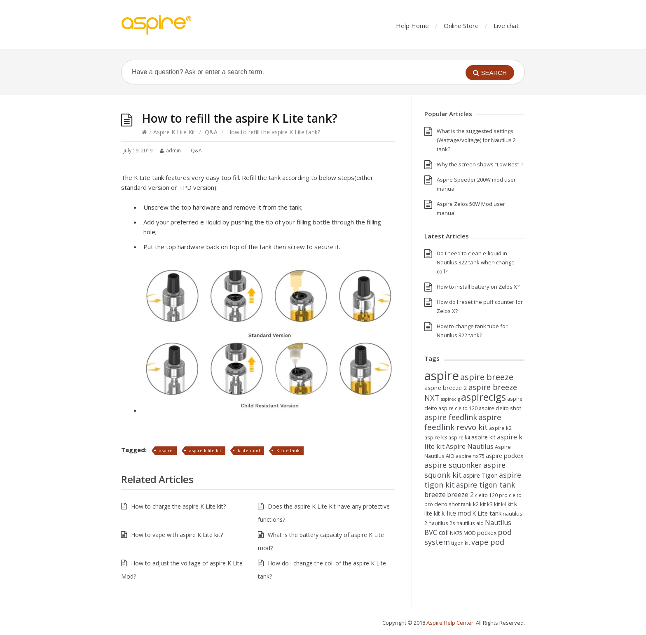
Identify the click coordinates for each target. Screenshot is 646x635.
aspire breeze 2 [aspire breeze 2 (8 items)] (445, 387)
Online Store (461, 25)
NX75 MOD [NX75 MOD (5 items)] (463, 533)
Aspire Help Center (449, 622)
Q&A (211, 132)
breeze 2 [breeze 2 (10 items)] (460, 494)
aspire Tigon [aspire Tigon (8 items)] (480, 475)
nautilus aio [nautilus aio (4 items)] (470, 523)
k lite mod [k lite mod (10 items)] (456, 513)
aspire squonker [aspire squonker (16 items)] (453, 465)
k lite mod (249, 450)
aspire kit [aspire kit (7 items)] (483, 437)
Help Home (412, 25)
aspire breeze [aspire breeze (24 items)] (486, 377)
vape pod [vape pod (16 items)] (487, 542)
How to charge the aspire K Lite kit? (178, 506)
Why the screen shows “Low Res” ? (480, 164)
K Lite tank (288, 450)
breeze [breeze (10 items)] (435, 494)
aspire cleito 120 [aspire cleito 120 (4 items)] (457, 408)
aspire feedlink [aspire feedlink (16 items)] (450, 417)
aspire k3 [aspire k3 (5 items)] (435, 437)
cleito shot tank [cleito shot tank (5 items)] (453, 504)
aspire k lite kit (205, 450)
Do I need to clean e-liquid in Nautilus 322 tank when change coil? (476, 262)
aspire (166, 450)
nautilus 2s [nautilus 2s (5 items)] (441, 523)
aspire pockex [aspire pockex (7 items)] (504, 456)
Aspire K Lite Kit (174, 132)
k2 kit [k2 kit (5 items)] (479, 504)
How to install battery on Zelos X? (478, 286)
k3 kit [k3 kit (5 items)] (493, 504)
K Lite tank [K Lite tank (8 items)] (486, 513)
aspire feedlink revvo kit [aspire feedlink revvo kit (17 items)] (462, 422)
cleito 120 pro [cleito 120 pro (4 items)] (491, 495)
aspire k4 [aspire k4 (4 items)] (459, 437)
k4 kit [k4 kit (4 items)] (507, 504)
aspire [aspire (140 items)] (441, 375)
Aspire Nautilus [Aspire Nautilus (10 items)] (470, 446)
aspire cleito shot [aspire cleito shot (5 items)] (500, 408)
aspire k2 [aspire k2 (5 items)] (500, 428)
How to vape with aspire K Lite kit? (177, 535)
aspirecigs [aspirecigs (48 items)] (483, 397)
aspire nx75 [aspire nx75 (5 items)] (470, 456)
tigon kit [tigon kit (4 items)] (460, 542)
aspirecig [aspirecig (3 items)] (450, 399)
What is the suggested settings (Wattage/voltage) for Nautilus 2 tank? (476, 140)
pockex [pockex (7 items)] (486, 533)
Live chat (506, 25)
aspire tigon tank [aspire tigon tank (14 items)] (485, 485)
